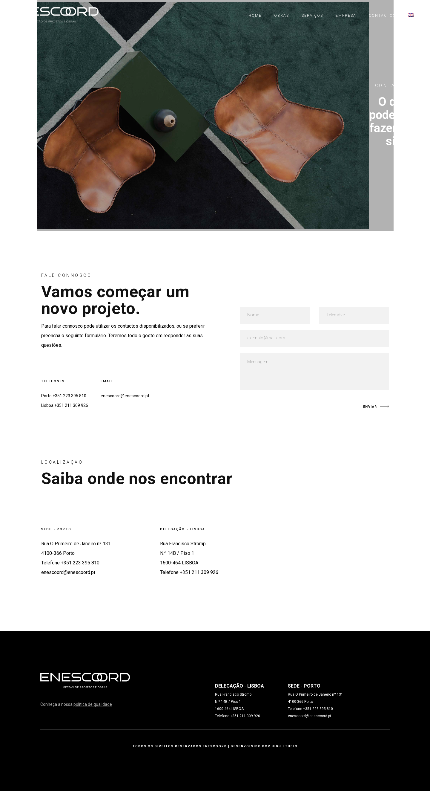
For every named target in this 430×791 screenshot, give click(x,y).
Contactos (382, 15)
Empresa (346, 15)
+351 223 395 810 (69, 395)
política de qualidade (92, 704)
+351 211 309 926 (71, 405)
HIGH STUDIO (285, 746)
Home (255, 15)
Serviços (312, 15)
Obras (281, 15)
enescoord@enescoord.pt (125, 395)
